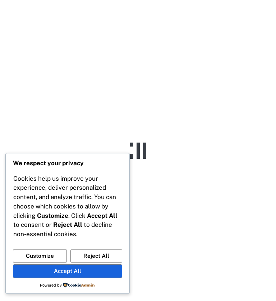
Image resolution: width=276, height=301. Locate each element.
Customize (40, 255)
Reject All (96, 255)
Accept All (67, 271)
